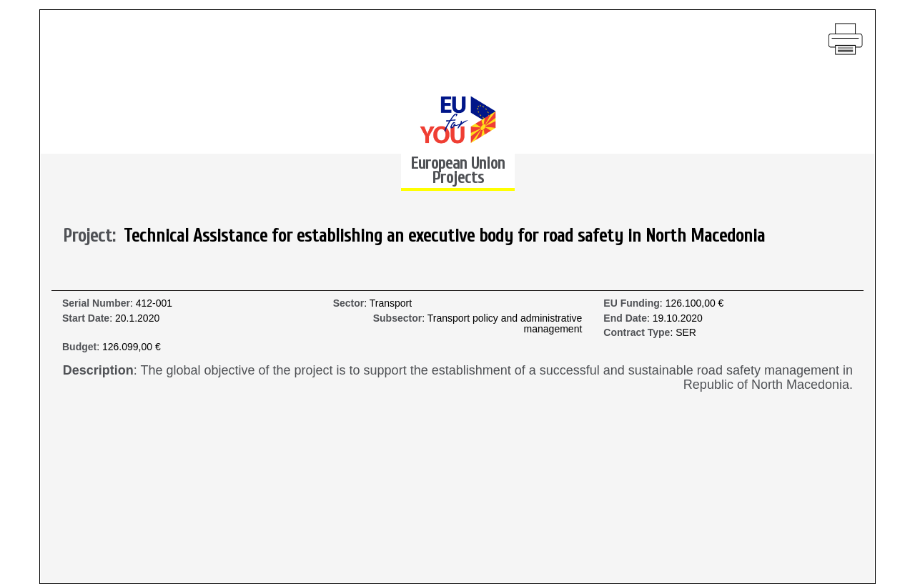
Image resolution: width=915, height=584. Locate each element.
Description (98, 370)
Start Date (85, 318)
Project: (93, 237)
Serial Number (96, 303)
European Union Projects (457, 170)
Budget (79, 347)
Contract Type (636, 332)
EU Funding (631, 303)
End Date (625, 318)
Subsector (397, 318)
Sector (349, 303)
